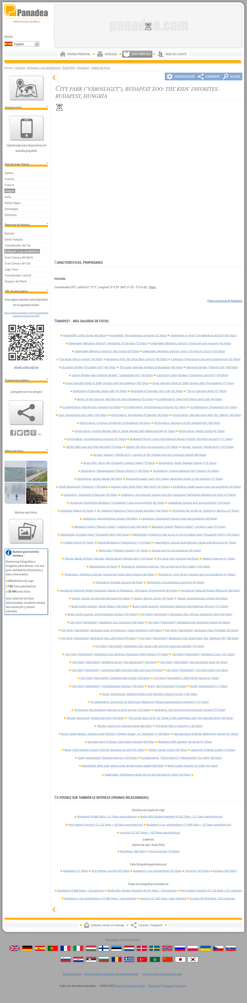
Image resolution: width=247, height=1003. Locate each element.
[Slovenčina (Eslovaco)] (231, 948)
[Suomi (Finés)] (104, 948)
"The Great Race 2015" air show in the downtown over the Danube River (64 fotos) (180, 718)
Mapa (152, 287)
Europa (225, 871)
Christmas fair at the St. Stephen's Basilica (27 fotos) (205, 510)
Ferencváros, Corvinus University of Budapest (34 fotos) (115, 423)
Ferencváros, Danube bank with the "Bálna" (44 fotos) (207, 415)
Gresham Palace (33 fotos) (77, 510)
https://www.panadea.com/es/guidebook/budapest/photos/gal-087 (26, 314)
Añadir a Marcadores (26, 367)
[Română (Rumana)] (117, 959)
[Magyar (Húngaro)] (91, 948)
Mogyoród (154, 986)
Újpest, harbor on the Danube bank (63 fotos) (101, 598)
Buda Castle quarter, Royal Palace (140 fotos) (100, 606)
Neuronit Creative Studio (130, 986)
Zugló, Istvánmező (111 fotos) (209, 686)
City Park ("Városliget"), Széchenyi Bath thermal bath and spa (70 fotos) (117, 670)
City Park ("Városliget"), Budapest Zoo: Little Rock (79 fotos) (98, 638)
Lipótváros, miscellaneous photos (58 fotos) (110, 518)
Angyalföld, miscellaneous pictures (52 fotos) (138, 335)
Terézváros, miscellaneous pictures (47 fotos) (175, 582)
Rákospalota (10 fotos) (103, 566)
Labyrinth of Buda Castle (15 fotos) (213, 750)
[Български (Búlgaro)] (104, 959)
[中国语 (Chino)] (167, 959)
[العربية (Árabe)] (155, 959)
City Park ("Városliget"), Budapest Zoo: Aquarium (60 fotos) (107, 622)
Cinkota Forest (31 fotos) (78, 542)
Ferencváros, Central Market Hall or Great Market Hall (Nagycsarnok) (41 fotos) (125, 431)
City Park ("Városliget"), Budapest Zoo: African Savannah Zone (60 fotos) (186, 614)
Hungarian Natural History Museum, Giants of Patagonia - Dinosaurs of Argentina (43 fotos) (119, 590)
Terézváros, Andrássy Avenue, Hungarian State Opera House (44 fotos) (109, 574)
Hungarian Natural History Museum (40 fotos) (210, 590)
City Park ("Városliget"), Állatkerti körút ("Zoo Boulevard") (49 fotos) (114, 662)
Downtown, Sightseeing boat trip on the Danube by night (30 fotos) (148, 774)
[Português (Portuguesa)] (53, 948)
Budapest (83, 68)
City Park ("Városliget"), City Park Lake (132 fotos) (197, 670)
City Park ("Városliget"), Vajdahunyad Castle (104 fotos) (115, 678)
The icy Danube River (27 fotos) (207, 391)
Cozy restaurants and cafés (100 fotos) (82, 415)
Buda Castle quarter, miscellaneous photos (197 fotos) (102, 614)
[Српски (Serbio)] (91, 959)
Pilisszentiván (164, 851)
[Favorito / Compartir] (26, 412)
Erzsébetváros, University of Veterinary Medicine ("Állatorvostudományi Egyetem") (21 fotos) (150, 702)
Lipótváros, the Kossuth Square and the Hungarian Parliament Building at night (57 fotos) (178, 495)
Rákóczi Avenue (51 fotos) (218, 558)
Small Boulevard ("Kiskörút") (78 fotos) (83, 486)
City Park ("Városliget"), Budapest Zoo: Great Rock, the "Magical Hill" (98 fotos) (189, 638)
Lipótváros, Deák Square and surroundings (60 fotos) (207, 486)
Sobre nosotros (72, 974)
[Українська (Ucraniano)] (205, 948)
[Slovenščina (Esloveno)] (66, 959)
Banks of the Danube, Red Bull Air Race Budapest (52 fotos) (115, 399)
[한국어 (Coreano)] (193, 959)
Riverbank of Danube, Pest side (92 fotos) (156, 391)
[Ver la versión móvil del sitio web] (26, 128)
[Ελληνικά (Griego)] (129, 959)
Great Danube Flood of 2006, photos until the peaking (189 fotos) (107, 383)
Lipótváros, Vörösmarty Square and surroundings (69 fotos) (179, 518)
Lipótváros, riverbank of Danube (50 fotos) (90, 495)
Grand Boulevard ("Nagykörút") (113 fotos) (124, 542)
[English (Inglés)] (14, 948)
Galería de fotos (100, 68)
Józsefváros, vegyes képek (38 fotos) (99, 479)
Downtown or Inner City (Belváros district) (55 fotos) (203, 335)
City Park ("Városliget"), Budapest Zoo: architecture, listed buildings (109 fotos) (111, 630)
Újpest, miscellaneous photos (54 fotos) (202, 598)
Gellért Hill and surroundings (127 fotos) (152, 447)
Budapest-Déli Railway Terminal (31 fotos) (185, 742)
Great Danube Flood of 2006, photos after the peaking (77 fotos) (193, 383)
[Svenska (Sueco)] (154, 948)
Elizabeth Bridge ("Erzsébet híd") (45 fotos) (89, 367)
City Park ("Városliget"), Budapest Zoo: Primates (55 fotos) (201, 630)
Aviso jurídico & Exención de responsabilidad (111, 974)
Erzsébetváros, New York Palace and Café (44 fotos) (189, 399)
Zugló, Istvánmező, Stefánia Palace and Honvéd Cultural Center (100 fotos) (149, 694)
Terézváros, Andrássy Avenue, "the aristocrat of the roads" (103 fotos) (165, 566)
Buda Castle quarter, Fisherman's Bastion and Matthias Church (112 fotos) (180, 606)
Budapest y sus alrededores (43, 68)
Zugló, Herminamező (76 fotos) (167, 686)
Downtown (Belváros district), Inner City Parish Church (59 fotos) (184, 351)
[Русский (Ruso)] (180, 948)
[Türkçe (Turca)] (142, 959)
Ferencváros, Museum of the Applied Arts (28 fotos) (187, 423)
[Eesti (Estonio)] (116, 948)
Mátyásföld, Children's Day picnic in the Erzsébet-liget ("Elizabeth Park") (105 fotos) (186, 534)
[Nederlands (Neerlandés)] (129, 948)
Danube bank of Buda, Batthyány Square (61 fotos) (206, 734)
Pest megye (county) (105, 824)
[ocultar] (54, 78)
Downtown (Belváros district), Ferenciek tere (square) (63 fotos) (191, 343)
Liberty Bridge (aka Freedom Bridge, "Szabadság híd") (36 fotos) (112, 375)
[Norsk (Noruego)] (167, 948)
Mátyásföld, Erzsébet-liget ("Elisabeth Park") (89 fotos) (94, 534)
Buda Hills (69, 68)
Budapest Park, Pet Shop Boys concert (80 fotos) (136, 359)
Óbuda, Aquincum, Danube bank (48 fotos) (124, 726)
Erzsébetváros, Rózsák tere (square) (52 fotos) (92, 407)
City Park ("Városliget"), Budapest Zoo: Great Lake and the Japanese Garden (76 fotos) (149, 646)
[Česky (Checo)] (218, 948)
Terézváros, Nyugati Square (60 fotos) (119, 582)
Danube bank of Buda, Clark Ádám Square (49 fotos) (121, 742)
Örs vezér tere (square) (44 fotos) (178, 558)
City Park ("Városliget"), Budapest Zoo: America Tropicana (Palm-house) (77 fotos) (116, 654)
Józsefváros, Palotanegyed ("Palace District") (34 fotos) (115, 471)
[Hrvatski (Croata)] (78, 959)
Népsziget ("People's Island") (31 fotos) (123, 550)
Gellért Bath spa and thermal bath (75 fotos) (94, 447)
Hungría (20, 68)
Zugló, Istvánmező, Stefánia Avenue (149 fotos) (107, 758)
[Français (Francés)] (65, 948)
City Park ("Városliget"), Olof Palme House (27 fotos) (186, 678)
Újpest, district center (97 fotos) (154, 598)
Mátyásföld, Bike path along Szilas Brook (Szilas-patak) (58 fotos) (123, 765)
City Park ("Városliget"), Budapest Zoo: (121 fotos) (203, 654)
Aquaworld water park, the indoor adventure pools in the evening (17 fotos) (174, 479)
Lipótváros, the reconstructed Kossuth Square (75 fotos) (189, 710)
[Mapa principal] (26, 88)
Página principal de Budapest (224, 301)
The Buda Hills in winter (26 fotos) (81, 359)
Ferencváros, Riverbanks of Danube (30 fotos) (140, 415)
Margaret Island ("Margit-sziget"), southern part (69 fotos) (111, 526)
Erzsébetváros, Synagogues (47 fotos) (213, 407)
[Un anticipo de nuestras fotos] (26, 531)
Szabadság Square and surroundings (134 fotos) (199, 502)
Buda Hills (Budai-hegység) (181, 816)
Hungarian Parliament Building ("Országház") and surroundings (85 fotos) (117, 502)
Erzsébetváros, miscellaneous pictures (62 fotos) (155, 407)
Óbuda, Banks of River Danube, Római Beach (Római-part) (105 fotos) (109, 558)
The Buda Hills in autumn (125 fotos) (178, 726)
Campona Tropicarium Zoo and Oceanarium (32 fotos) (205, 359)
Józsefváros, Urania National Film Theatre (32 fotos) (186, 471)
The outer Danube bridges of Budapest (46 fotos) (151, 367)
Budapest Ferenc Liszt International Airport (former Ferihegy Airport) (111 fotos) (181, 439)
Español (19, 44)
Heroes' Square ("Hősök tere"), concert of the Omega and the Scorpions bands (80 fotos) (149, 455)
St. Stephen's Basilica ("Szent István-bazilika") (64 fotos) (132, 510)
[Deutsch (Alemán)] (27, 948)
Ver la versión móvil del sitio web (162, 974)
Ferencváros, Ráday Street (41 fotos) (202, 431)
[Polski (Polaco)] (193, 948)
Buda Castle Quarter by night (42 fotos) (192, 765)
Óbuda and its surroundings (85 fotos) (176, 550)
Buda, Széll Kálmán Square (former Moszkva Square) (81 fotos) (104, 750)
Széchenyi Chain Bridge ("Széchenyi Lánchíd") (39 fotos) (192, 375)
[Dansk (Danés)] (142, 948)
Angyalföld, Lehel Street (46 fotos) (84, 335)
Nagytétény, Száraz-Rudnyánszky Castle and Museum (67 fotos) (195, 542)
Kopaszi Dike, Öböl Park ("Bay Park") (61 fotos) (140, 486)
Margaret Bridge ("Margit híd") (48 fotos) (212, 367)
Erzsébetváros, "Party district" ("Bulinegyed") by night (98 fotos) (181, 758)
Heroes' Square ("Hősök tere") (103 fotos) (208, 447)
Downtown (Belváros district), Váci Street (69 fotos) (107, 351)
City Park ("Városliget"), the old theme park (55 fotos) (194, 662)
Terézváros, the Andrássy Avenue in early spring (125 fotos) (112, 710)
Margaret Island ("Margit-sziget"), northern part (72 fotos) (189, 526)
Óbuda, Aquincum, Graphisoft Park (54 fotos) (95, 718)
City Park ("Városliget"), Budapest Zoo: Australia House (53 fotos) (189, 622)
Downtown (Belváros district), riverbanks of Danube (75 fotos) (108, 343)
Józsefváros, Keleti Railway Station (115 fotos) (187, 463)
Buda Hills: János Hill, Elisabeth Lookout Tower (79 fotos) (119, 463)
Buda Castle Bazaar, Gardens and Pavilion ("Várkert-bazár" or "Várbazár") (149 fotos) (115, 734)
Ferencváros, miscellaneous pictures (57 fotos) (96, 439)
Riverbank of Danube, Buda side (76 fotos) (100, 391)
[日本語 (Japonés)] (180, 959)
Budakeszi (133, 851)
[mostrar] (54, 909)
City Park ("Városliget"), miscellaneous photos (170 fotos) (108, 686)
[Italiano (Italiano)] (78, 948)
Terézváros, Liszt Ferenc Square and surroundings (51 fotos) (196, 574)
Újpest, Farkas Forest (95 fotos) (167, 750)
